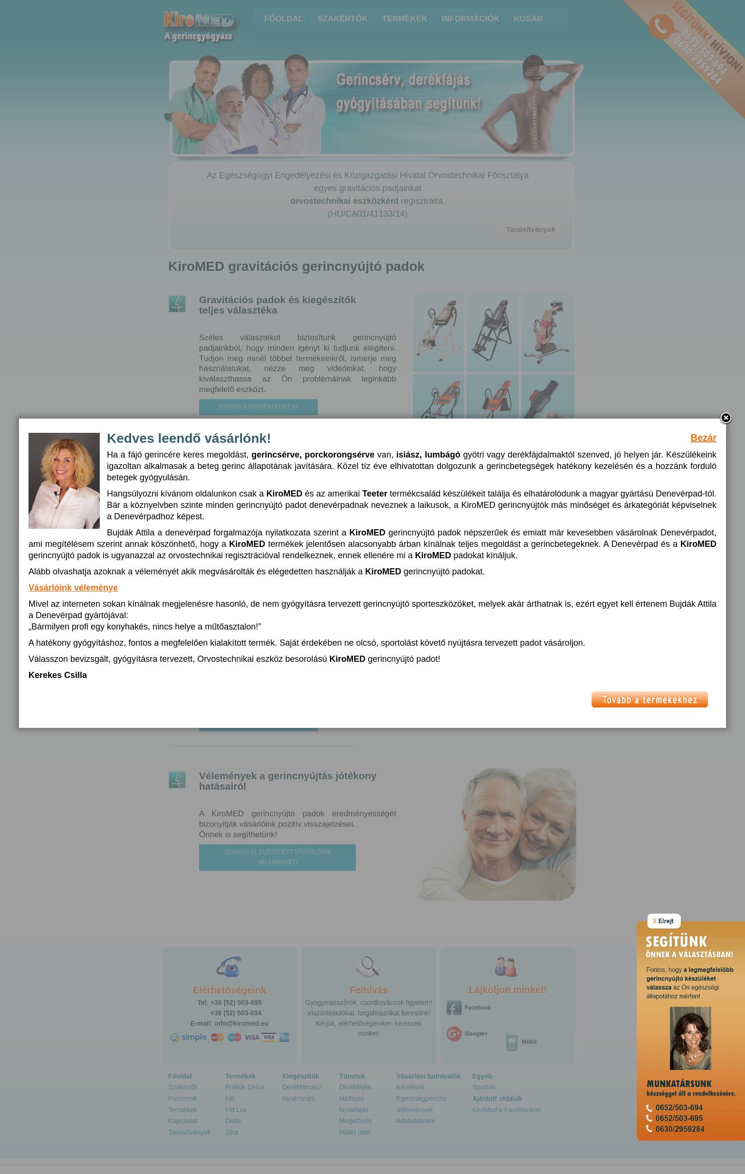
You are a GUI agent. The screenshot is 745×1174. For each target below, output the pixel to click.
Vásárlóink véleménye (73, 601)
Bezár (703, 451)
